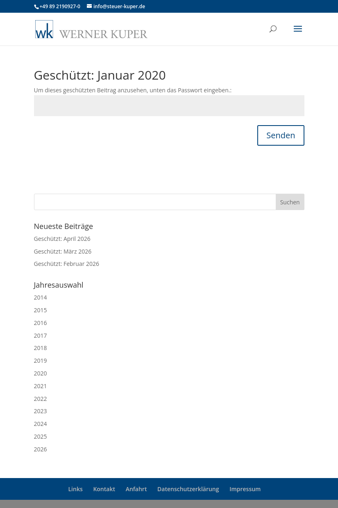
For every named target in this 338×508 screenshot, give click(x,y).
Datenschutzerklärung (188, 489)
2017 (40, 335)
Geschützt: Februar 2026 (67, 264)
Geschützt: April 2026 (62, 239)
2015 (40, 310)
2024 (40, 424)
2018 (40, 348)
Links (75, 489)
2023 (40, 411)
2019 (40, 360)
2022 (40, 399)
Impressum (245, 489)
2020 (40, 373)
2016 (40, 323)
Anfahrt (136, 489)
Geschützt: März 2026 (63, 251)
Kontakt (104, 489)
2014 (40, 297)
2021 (40, 386)
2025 (40, 436)
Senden (280, 135)
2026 (40, 449)
